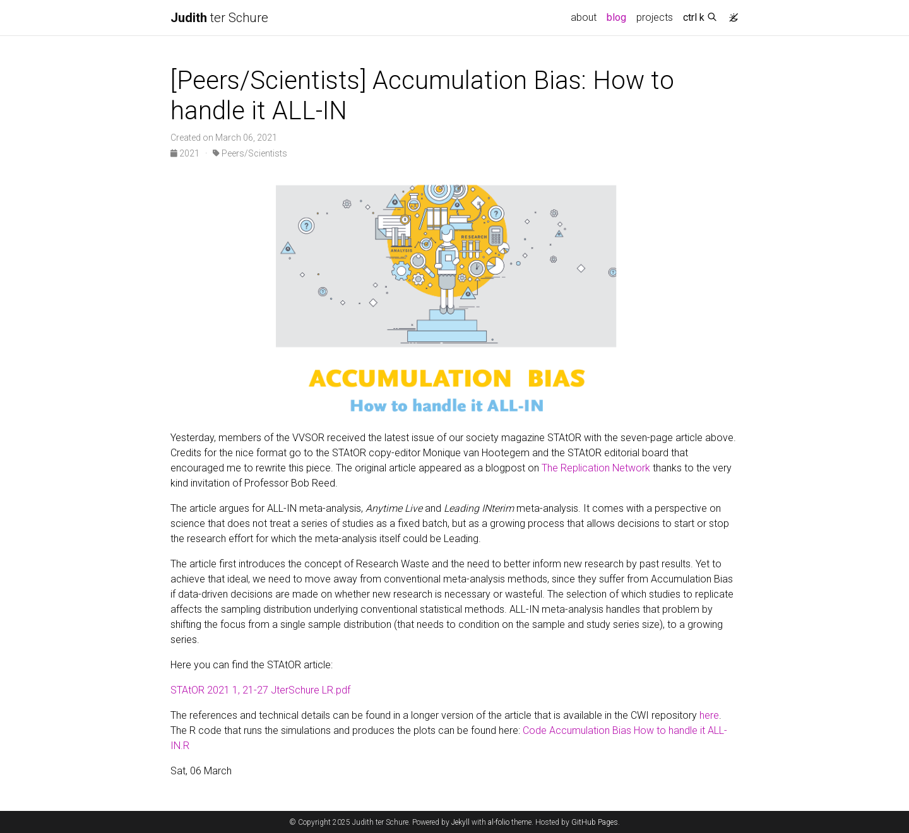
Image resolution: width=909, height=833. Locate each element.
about (584, 17)
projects (654, 17)
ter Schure (219, 17)
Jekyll (460, 822)
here (709, 715)
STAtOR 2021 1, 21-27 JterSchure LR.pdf (260, 690)
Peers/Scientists (250, 153)
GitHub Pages (594, 822)
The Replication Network (596, 468)
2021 (185, 153)
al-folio (498, 822)
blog (616, 17)
